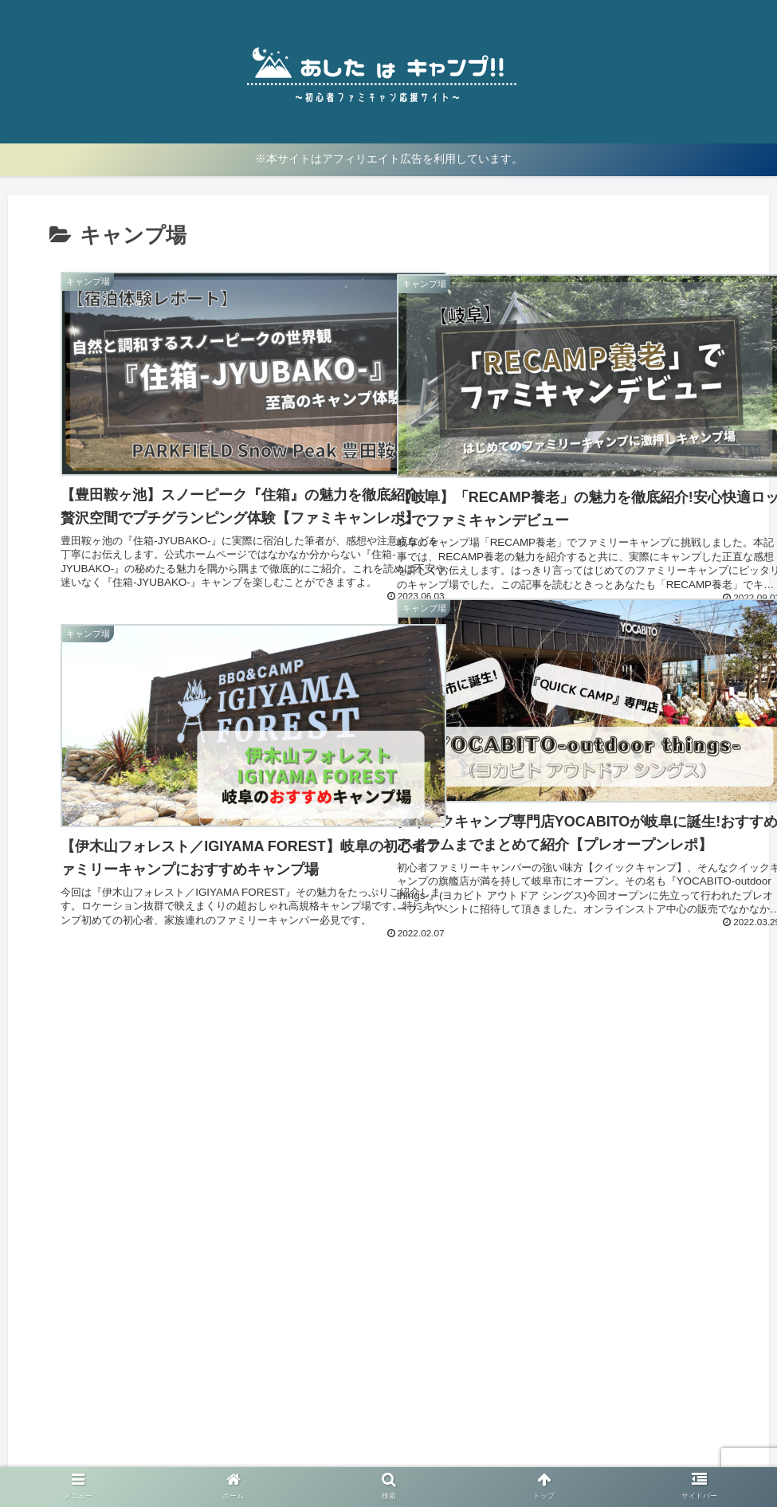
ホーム (252, 1457)
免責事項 (436, 1457)
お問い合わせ (508, 1457)
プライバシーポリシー (341, 1457)
